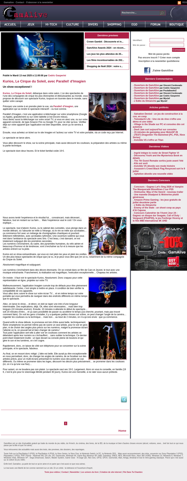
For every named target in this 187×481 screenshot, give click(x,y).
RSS (184, 2)
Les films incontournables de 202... (105, 60)
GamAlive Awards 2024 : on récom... (106, 48)
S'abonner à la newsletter (39, 2)
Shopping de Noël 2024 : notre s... (105, 66)
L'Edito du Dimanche (145, 101)
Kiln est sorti (141, 163)
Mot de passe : (139, 45)
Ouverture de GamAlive (146, 85)
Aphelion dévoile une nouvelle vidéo (153, 174)
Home (122, 430)
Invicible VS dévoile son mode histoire (154, 166)
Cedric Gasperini (57, 75)
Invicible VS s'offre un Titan (148, 140)
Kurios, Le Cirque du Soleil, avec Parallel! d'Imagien (44, 81)
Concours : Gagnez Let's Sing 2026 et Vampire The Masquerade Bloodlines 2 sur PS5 (158, 188)
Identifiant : (138, 40)
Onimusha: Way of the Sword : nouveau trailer (158, 192)
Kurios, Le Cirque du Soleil (17, 93)
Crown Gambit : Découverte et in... (105, 41)
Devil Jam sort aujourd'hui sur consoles (155, 129)
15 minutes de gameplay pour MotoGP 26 (156, 132)
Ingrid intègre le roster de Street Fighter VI (156, 153)
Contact (20, 2)
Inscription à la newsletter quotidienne (159, 61)
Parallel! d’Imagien (63, 106)
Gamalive (9, 2)
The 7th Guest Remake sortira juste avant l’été (158, 160)
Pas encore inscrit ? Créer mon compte (159, 57)
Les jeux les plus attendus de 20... (105, 54)
